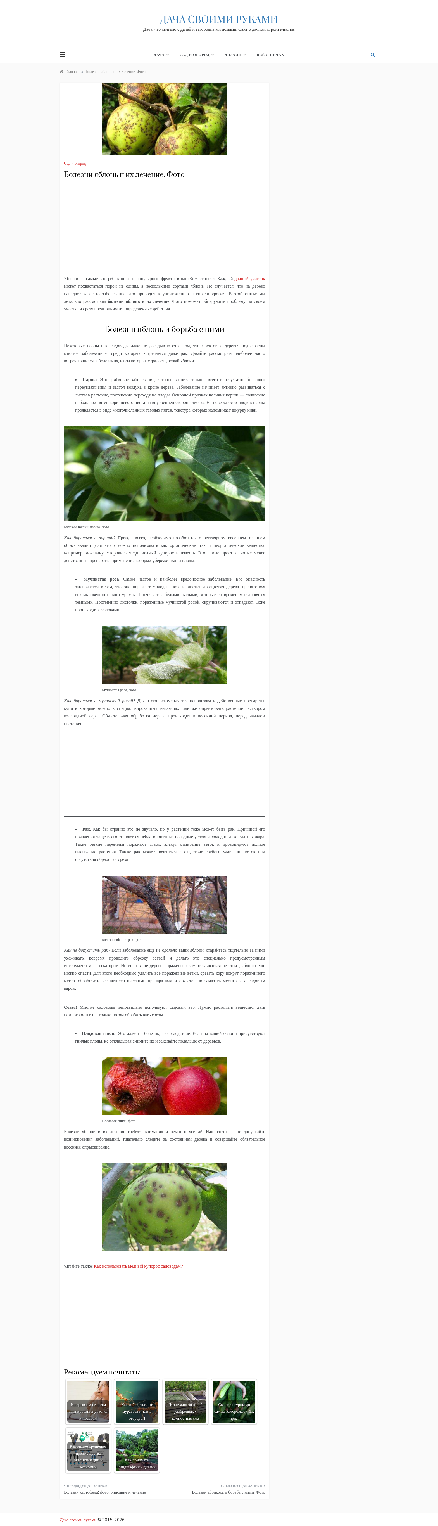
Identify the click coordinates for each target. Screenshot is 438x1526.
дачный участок (250, 278)
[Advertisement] (164, 227)
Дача (161, 54)
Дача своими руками (219, 20)
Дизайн (235, 54)
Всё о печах (270, 54)
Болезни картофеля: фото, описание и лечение (105, 1492)
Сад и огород (196, 54)
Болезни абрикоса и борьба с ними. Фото (228, 1492)
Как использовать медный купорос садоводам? (138, 1266)
